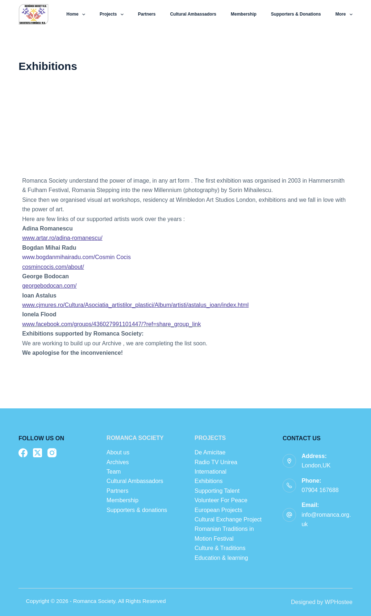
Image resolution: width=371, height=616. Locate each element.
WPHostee (338, 602)
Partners (147, 14)
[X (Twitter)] (37, 452)
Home (77, 14)
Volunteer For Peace (221, 500)
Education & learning (221, 558)
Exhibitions (208, 481)
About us (118, 452)
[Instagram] (52, 452)
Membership (244, 14)
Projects (113, 14)
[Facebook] (23, 452)
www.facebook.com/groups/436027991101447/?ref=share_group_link (111, 324)
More (344, 14)
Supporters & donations (296, 14)
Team (114, 472)
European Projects (218, 510)
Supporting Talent (217, 491)
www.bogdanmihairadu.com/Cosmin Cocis (76, 257)
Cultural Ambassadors (193, 14)
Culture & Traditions (220, 548)
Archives (118, 462)
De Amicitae (210, 452)
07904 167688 (319, 490)
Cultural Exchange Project (228, 519)
